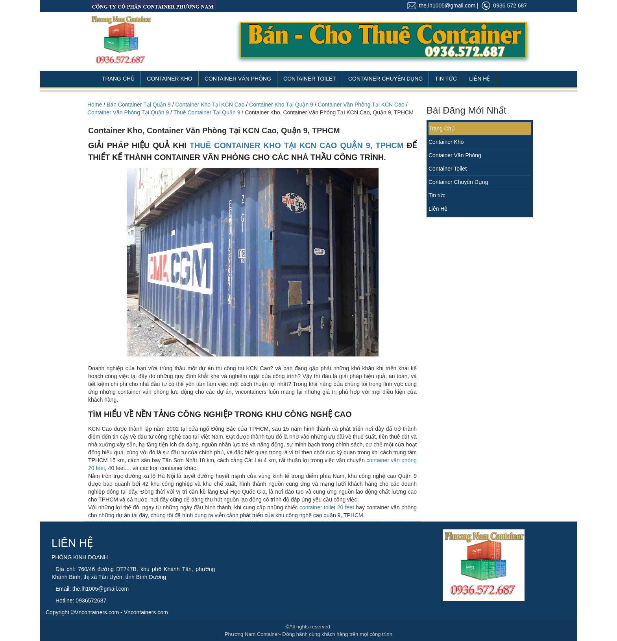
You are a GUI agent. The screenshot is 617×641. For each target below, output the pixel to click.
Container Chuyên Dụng (385, 78)
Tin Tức (446, 78)
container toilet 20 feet (326, 507)
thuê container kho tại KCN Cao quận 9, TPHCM (297, 145)
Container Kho (169, 78)
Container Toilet (309, 78)
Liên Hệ (479, 78)
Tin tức (437, 195)
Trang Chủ (118, 78)
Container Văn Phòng (238, 78)
